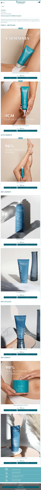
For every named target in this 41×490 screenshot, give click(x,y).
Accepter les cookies (20, 487)
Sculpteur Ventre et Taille (20, 458)
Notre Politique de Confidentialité (20, 489)
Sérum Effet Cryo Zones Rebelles (20, 125)
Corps (3, 6)
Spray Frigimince (20, 182)
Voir (10, 77)
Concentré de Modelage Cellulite (20, 72)
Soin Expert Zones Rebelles (20, 349)
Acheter (27, 77)
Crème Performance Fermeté (20, 405)
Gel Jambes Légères (20, 292)
